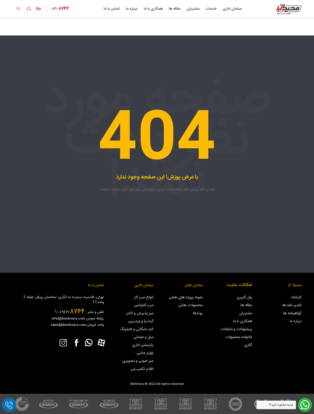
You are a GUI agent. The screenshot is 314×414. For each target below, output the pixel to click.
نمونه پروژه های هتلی (186, 297)
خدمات (211, 9)
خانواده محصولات (238, 337)
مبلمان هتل (194, 285)
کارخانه (296, 297)
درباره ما (132, 9)
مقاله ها (174, 9)
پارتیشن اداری (142, 345)
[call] (9, 405)
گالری (248, 345)
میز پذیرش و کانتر (139, 313)
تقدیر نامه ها (292, 305)
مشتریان (193, 9)
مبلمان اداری (232, 9)
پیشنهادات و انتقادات (236, 329)
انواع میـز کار (143, 297)
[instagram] (63, 342)
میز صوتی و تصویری (137, 361)
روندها (198, 313)
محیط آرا (295, 285)
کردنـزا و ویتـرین (140, 321)
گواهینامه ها (292, 313)
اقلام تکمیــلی (142, 369)
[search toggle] (28, 8)
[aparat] (101, 342)
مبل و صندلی (143, 337)
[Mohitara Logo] (289, 9)
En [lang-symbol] (40, 9)
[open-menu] (18, 9)
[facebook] (76, 342)
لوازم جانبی (144, 353)
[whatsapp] (89, 342)
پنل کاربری (244, 297)
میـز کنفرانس (143, 305)
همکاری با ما (153, 9)
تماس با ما (112, 9)
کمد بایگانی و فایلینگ (136, 329)
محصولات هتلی (190, 305)
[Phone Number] (60, 9)
